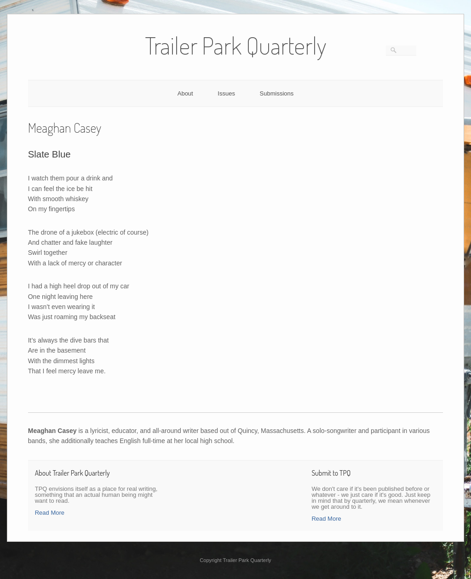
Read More (49, 512)
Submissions (277, 93)
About (185, 93)
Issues (226, 93)
